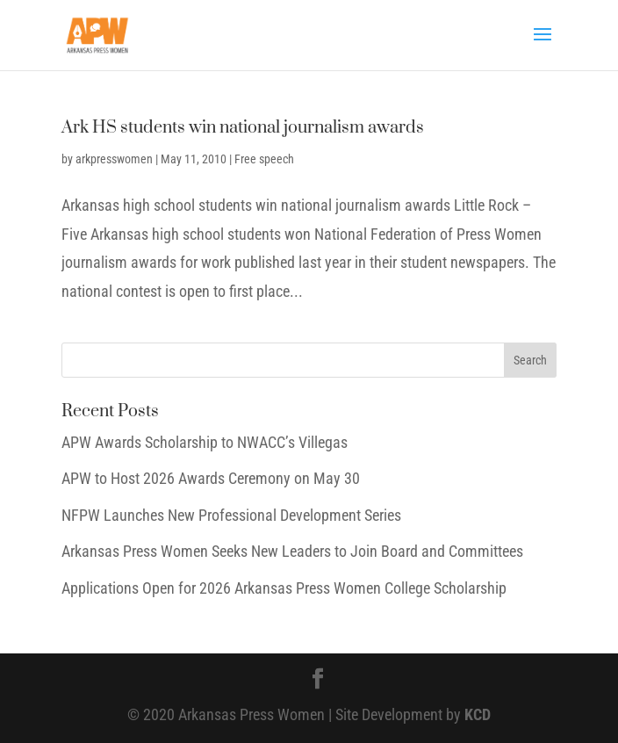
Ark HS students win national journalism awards (242, 128)
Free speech (264, 159)
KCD (477, 714)
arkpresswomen (114, 159)
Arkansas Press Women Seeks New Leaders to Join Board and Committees (292, 551)
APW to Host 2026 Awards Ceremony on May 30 (210, 478)
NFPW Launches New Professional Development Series (231, 515)
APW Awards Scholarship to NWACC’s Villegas (204, 442)
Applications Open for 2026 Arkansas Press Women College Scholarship (284, 588)
